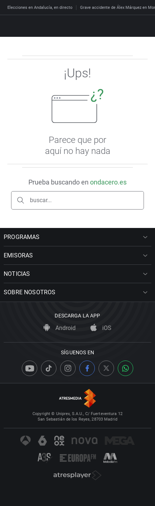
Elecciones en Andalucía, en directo (39, 8)
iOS (100, 327)
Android (60, 327)
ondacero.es (108, 182)
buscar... (41, 200)
